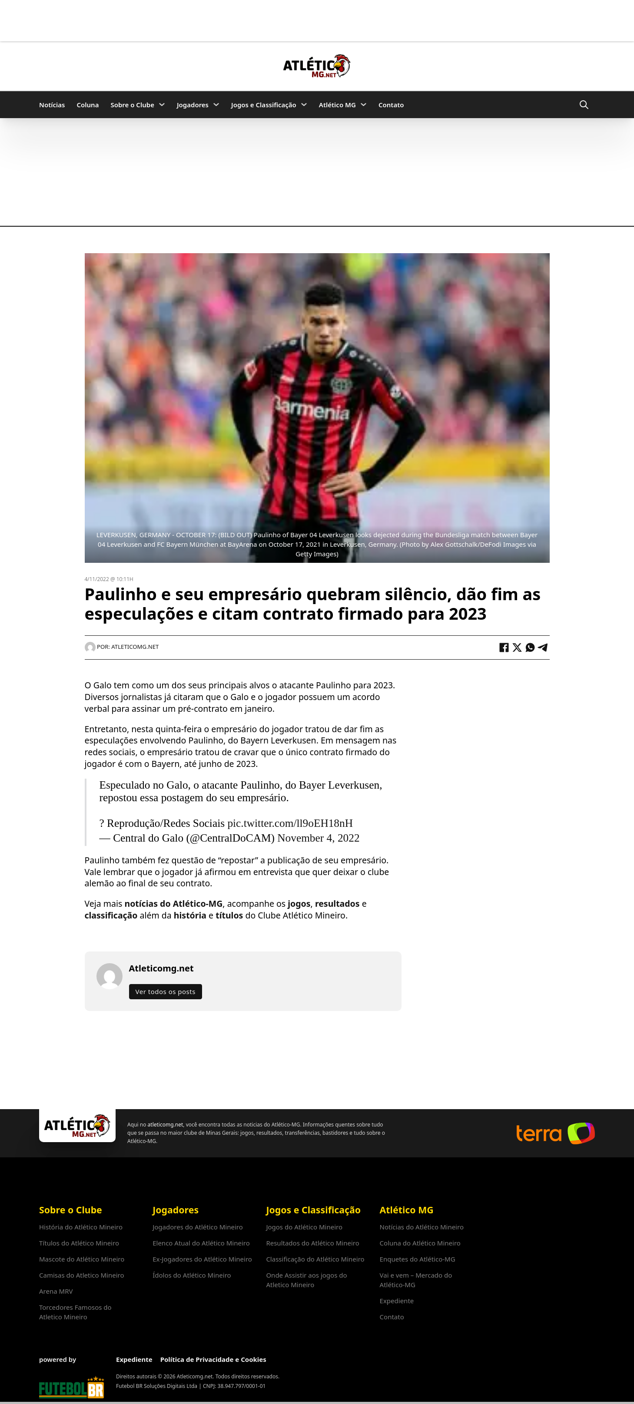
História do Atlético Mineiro (81, 1226)
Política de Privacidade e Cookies (213, 1359)
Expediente (397, 1300)
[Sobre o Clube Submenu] (162, 104)
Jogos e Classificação (263, 104)
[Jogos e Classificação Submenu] (304, 104)
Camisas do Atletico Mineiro (81, 1275)
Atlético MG (337, 104)
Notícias (52, 104)
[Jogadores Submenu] (216, 104)
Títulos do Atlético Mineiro (79, 1243)
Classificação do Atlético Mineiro (315, 1259)
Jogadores (193, 104)
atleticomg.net (165, 1124)
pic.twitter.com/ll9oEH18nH (290, 823)
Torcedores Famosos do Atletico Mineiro (75, 1312)
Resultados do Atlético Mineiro (312, 1243)
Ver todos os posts (166, 992)
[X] (517, 647)
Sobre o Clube (132, 104)
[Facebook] (504, 647)
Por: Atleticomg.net (122, 647)
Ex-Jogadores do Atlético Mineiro (202, 1259)
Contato (391, 104)
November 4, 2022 (318, 838)
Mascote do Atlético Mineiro (81, 1259)
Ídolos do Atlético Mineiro (192, 1275)
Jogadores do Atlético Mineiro (198, 1226)
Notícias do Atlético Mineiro (422, 1226)
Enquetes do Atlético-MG (417, 1259)
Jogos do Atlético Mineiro (304, 1226)
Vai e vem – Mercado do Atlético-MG (416, 1280)
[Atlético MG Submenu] (363, 104)
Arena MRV (56, 1291)
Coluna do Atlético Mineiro (420, 1243)
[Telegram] (543, 647)
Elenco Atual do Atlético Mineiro (201, 1243)
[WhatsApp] (530, 647)
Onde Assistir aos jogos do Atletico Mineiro (306, 1280)
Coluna (87, 104)
